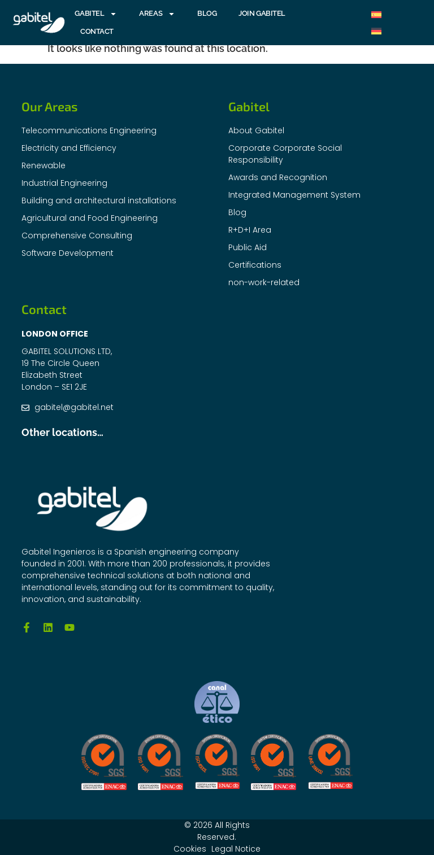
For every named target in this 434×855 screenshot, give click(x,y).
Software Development (67, 253)
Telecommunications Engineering (89, 130)
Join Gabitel (261, 13)
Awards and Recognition (277, 177)
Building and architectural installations (98, 200)
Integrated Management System (294, 194)
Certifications (254, 265)
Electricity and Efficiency (68, 148)
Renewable (43, 165)
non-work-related (264, 282)
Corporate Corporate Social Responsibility (285, 153)
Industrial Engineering (64, 183)
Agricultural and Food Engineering (89, 218)
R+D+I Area (249, 229)
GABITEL (96, 14)
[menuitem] (376, 14)
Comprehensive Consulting (76, 235)
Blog (206, 13)
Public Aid (247, 247)
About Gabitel (256, 130)
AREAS (157, 14)
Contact (97, 31)
